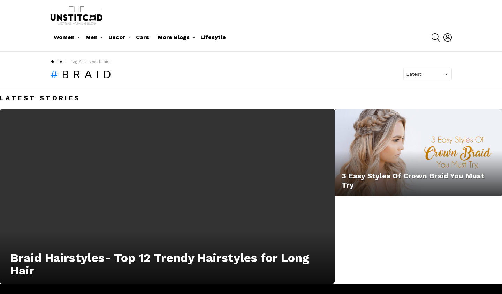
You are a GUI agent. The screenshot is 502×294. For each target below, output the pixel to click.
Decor (116, 37)
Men (91, 37)
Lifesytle (213, 37)
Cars (142, 37)
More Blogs (174, 37)
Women (64, 37)
